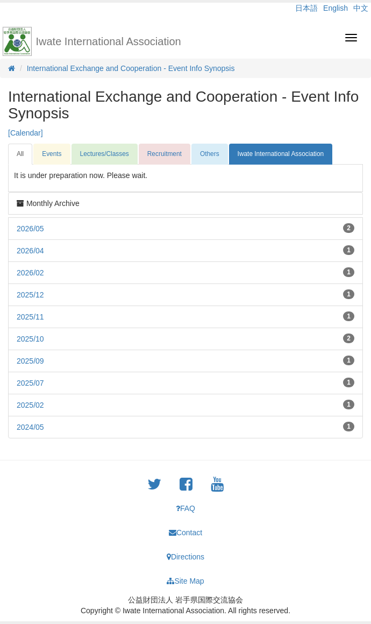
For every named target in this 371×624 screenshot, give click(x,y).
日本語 (306, 8)
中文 (360, 8)
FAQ (185, 508)
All (20, 154)
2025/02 (30, 405)
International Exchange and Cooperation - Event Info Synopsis (131, 68)
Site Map (185, 581)
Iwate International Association (108, 41)
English (335, 8)
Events (51, 154)
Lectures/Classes (104, 154)
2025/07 (30, 383)
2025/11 (30, 317)
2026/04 (30, 250)
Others (209, 154)
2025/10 (30, 339)
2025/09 (30, 361)
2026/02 (30, 272)
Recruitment (164, 154)
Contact (185, 532)
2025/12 (30, 294)
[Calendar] (25, 133)
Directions (185, 556)
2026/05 (30, 228)
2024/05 (30, 427)
